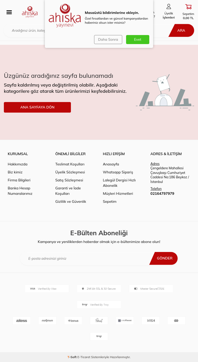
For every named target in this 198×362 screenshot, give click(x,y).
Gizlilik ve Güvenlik (70, 201)
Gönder (164, 258)
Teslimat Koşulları (70, 164)
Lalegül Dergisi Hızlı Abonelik (119, 183)
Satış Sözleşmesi (69, 180)
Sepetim (110, 201)
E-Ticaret (83, 357)
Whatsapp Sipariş (118, 172)
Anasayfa (111, 164)
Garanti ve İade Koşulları (68, 191)
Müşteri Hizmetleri (118, 193)
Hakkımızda (17, 164)
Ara (181, 30)
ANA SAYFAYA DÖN (37, 107)
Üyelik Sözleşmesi (70, 172)
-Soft (73, 357)
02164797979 (162, 193)
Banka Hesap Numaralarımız (20, 191)
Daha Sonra (108, 39)
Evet (137, 39)
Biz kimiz (15, 172)
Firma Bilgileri (19, 180)
